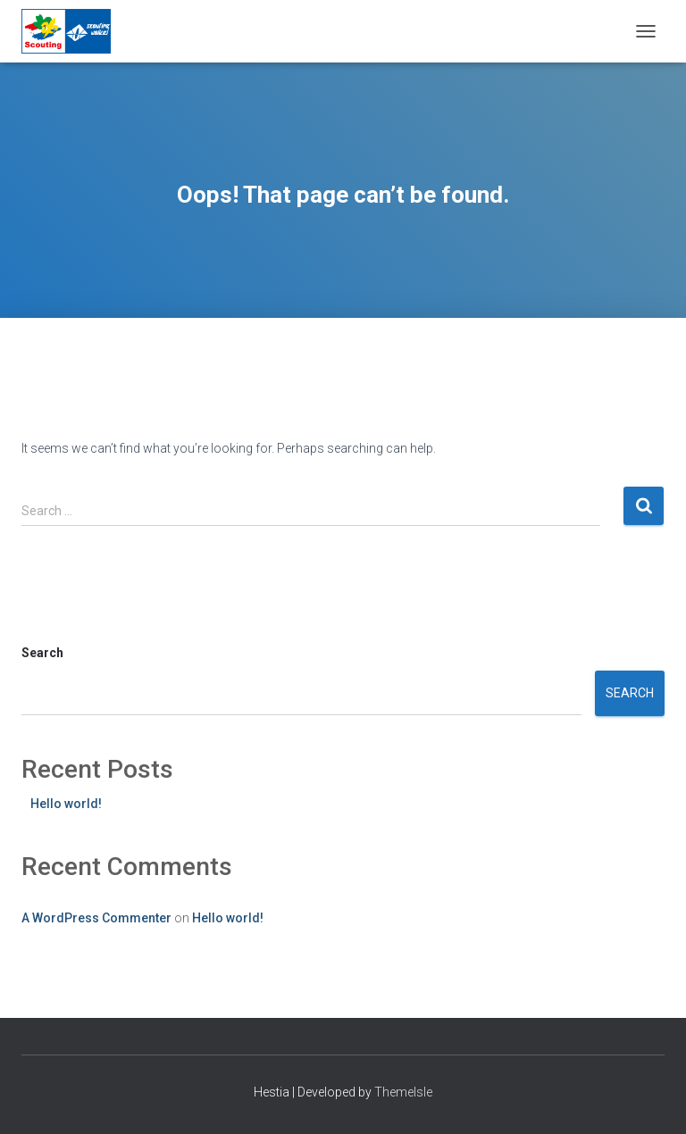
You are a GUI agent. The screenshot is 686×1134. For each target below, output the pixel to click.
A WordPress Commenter (96, 918)
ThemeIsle (403, 1092)
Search (42, 653)
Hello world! (66, 803)
